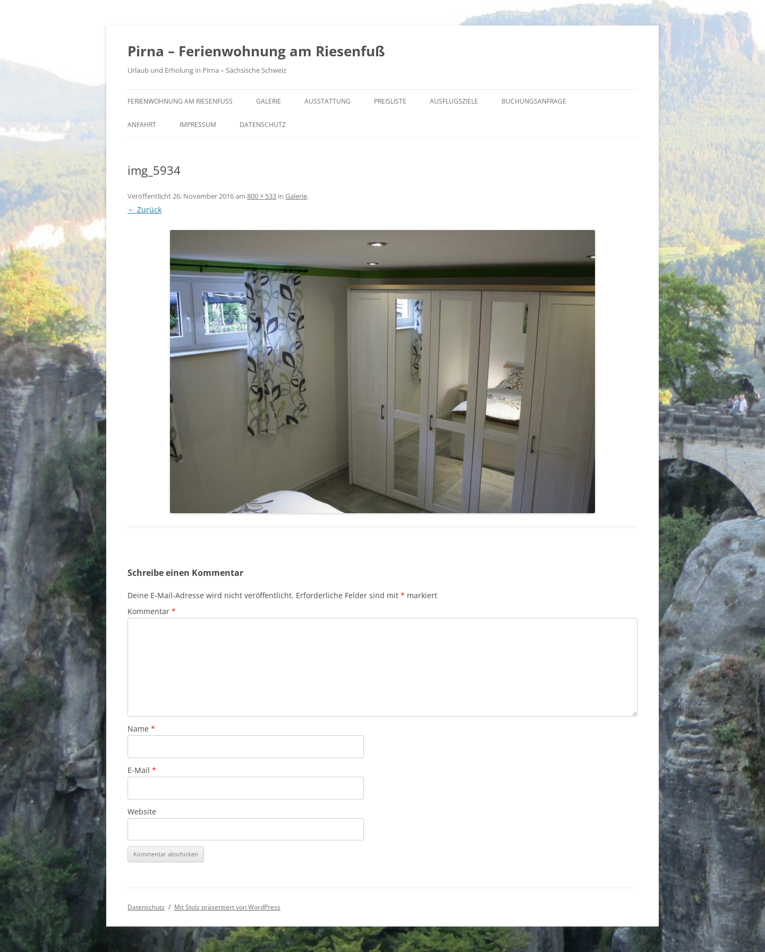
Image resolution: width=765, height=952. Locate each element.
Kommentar (152, 611)
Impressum (198, 124)
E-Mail (142, 770)
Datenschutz (263, 124)
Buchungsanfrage (534, 101)
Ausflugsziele (454, 101)
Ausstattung (327, 101)
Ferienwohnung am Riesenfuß (180, 101)
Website (142, 811)
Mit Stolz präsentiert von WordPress (227, 907)
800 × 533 (261, 196)
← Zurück (145, 210)
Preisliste (390, 101)
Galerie (268, 101)
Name (141, 729)
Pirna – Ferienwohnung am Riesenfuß (256, 51)
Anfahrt (142, 124)
